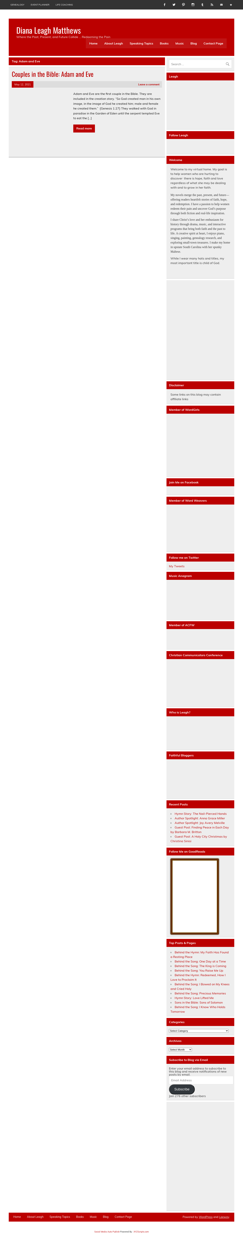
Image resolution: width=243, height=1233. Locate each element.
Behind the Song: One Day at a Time (200, 961)
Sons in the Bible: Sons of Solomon (199, 1002)
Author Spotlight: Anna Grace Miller (200, 818)
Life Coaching (64, 4)
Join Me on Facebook (184, 482)
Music (179, 43)
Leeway (224, 1217)
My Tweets (177, 566)
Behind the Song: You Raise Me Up (199, 970)
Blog (193, 43)
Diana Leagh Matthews (48, 30)
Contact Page (213, 43)
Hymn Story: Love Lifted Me (194, 998)
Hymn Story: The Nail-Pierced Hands (201, 814)
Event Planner (40, 4)
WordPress (206, 1217)
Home (93, 43)
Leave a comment (148, 84)
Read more (84, 128)
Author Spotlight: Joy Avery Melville (200, 823)
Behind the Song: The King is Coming (200, 966)
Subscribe (181, 1089)
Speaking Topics (141, 43)
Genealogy (17, 4)
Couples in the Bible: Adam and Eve (52, 74)
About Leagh (113, 43)
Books (164, 43)
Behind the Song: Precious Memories (200, 993)
